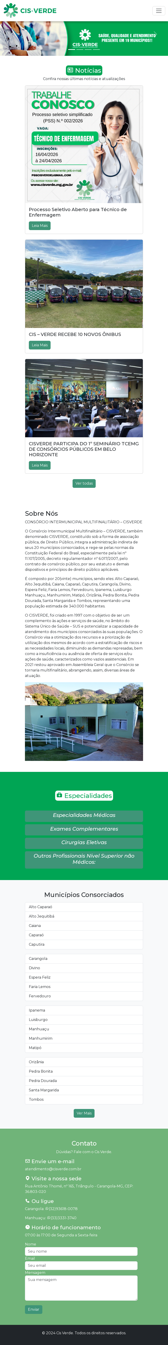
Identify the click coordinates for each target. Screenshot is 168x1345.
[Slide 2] (79, 49)
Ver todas (84, 483)
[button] (84, 816)
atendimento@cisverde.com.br (53, 1169)
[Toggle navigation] (158, 10)
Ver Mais (84, 1113)
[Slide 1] (71, 49)
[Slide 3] (88, 49)
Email (30, 1258)
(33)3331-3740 (63, 1218)
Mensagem (35, 1272)
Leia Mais (40, 225)
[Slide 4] (96, 49)
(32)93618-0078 (63, 1209)
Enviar (33, 1309)
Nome (30, 1244)
